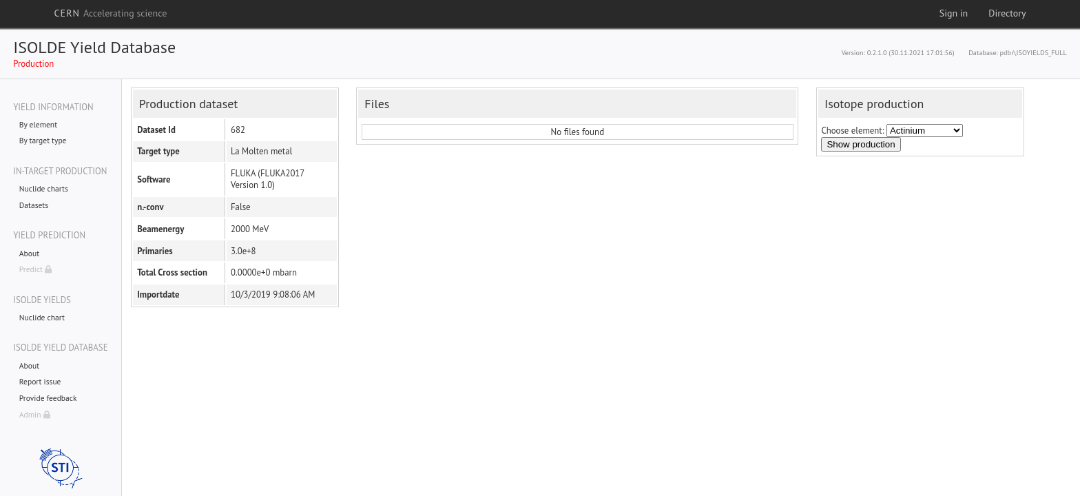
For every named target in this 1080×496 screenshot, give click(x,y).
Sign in (953, 13)
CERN (110, 13)
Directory (1007, 13)
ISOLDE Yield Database (94, 47)
